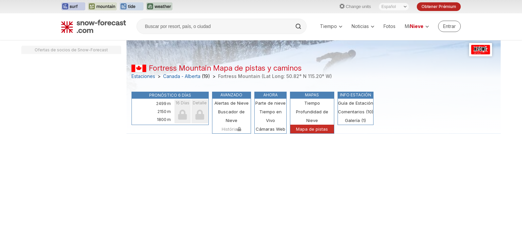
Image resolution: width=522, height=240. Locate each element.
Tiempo (331, 26)
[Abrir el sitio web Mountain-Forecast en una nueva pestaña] (102, 6)
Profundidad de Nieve (312, 116)
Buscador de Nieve (231, 116)
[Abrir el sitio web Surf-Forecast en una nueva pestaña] (73, 6)
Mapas (312, 94)
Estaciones (143, 76)
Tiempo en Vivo (270, 116)
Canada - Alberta (181, 76)
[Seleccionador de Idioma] (394, 6)
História (231, 129)
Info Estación (355, 94)
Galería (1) (355, 120)
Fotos (389, 26)
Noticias (363, 26)
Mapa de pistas (312, 129)
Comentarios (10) (355, 111)
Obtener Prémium (438, 6)
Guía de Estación (355, 103)
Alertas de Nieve (231, 103)
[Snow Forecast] (93, 26)
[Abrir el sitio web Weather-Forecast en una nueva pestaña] (159, 6)
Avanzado (231, 94)
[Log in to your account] (449, 26)
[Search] (299, 26)
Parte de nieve (270, 103)
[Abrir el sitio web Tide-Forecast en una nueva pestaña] (131, 6)
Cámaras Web (270, 129)
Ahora (270, 94)
